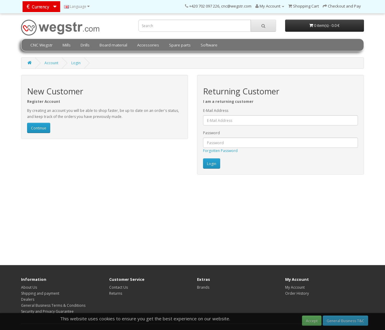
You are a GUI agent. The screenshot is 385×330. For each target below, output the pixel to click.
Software (209, 45)
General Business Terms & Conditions (53, 305)
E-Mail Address (215, 110)
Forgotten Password (220, 150)
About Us (29, 287)
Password (211, 132)
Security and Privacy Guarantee (47, 311)
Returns (115, 293)
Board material (113, 45)
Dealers (27, 299)
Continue (38, 128)
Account (51, 62)
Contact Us (118, 287)
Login (76, 62)
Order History (297, 293)
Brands (203, 287)
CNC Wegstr (41, 45)
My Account (295, 287)
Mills (67, 45)
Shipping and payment (40, 293)
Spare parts (180, 45)
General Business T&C (345, 320)
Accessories (148, 45)
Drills (85, 45)
